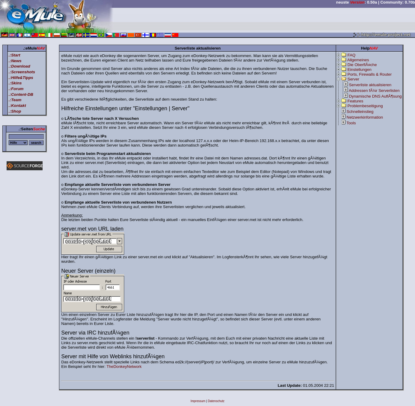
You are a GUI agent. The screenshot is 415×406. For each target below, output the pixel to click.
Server (353, 79)
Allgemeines (358, 60)
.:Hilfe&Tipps (21, 77)
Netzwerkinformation (365, 117)
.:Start (14, 55)
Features (355, 101)
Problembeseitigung (365, 106)
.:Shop (15, 111)
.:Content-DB (21, 94)
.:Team (15, 100)
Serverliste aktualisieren (370, 85)
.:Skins (15, 83)
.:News (15, 61)
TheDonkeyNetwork (124, 366)
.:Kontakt (17, 105)
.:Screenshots (22, 72)
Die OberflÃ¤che (362, 64)
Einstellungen (360, 69)
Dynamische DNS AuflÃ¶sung (375, 96)
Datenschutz (216, 401)
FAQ (352, 55)
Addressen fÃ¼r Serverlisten (374, 90)
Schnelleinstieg (360, 111)
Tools (351, 123)
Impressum (197, 401)
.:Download (19, 66)
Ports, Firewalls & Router (370, 74)
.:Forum (16, 88)
